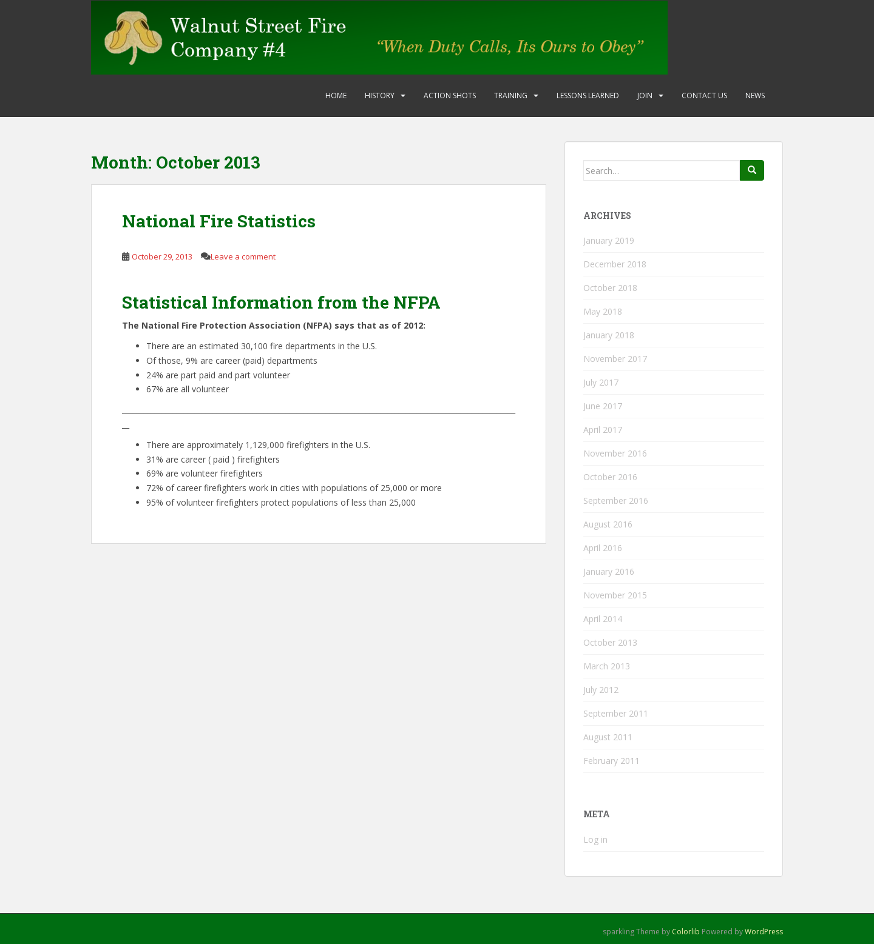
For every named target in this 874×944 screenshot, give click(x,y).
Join (644, 95)
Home (336, 95)
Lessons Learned (588, 95)
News (755, 95)
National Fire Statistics (219, 221)
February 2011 (611, 760)
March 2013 (606, 666)
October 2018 (610, 287)
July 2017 (600, 382)
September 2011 (615, 713)
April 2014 (602, 618)
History (380, 95)
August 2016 (607, 524)
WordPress (764, 931)
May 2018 (602, 311)
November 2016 (615, 453)
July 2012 (600, 689)
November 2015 (615, 595)
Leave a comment (243, 256)
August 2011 (607, 737)
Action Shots (450, 95)
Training (510, 95)
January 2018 (608, 335)
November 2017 (615, 358)
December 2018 (614, 264)
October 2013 (610, 642)
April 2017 (602, 429)
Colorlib (686, 931)
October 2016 (610, 477)
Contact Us (704, 95)
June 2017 (602, 406)
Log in (595, 839)
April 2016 (602, 548)
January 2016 (608, 571)
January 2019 (608, 240)
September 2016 (615, 500)
